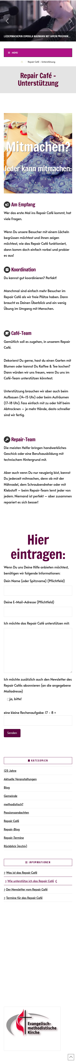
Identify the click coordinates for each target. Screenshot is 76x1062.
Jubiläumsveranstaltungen (27, 989)
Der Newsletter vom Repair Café (26, 889)
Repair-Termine (14, 837)
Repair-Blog (12, 829)
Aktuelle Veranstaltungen (20, 779)
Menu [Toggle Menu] (13, 52)
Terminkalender (15, 927)
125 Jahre (10, 770)
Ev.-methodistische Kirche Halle (38, 45)
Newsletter (12, 942)
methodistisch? (13, 804)
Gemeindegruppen (17, 921)
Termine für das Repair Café (23, 898)
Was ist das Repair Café (20, 872)
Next (68, 21)
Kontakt (10, 948)
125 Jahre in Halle (16, 984)
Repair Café (11, 821)
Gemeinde (10, 796)
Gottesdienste (19, 932)
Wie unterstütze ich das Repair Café (31, 881)
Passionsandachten (16, 812)
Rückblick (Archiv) (15, 846)
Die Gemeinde (14, 916)
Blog (7, 787)
